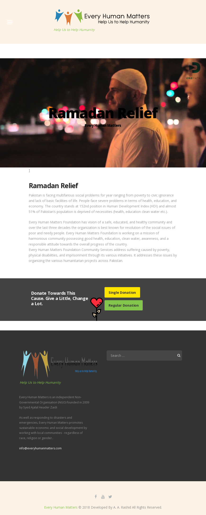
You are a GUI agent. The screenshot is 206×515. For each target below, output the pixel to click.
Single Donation (122, 292)
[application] (144, 394)
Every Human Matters (61, 507)
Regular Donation (124, 305)
